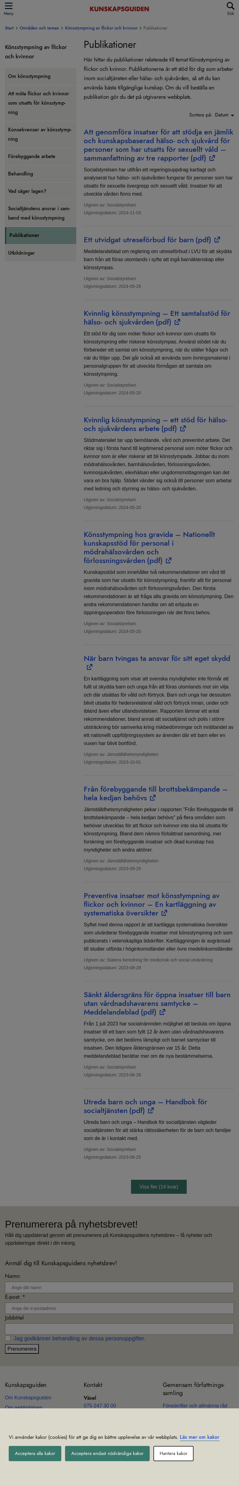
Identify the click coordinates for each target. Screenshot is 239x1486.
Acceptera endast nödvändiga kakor (112, 1453)
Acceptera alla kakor (36, 1453)
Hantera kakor (180, 1453)
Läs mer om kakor (199, 1437)
